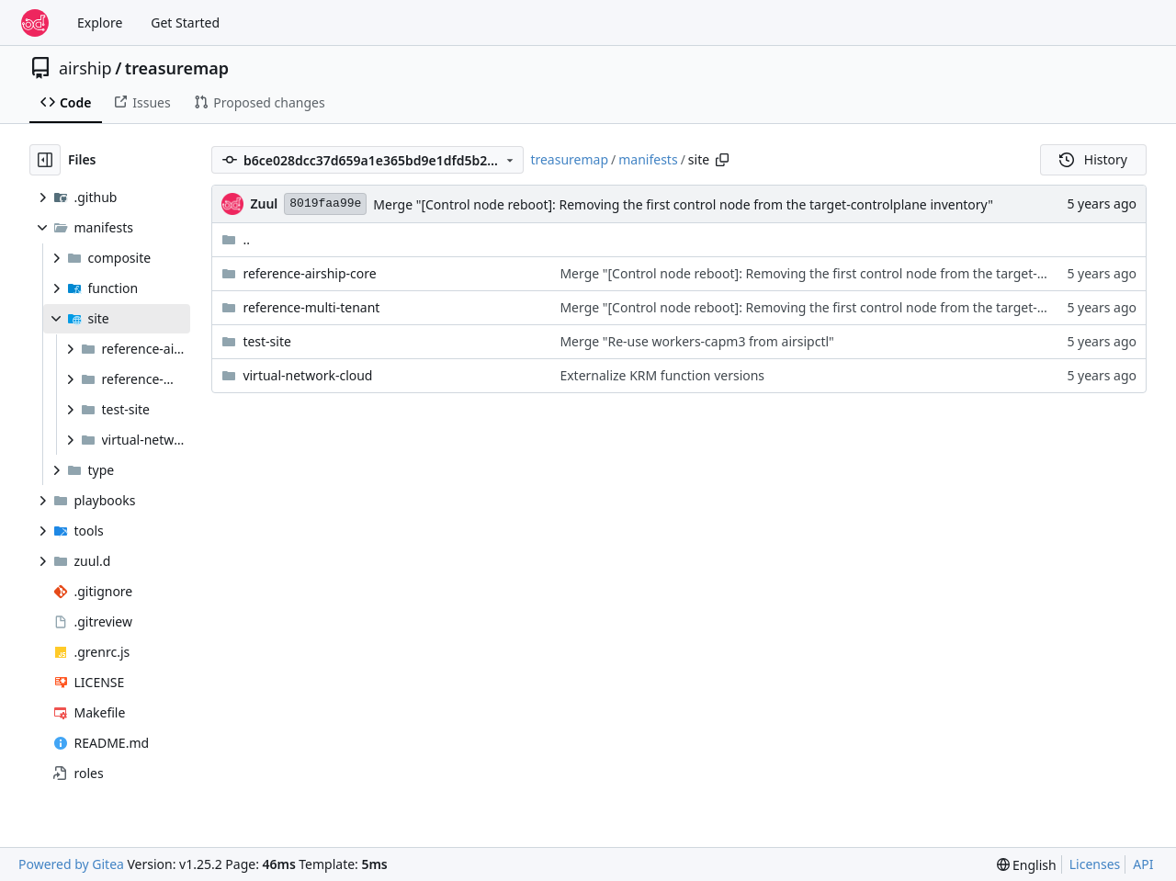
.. (235, 239)
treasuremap (177, 68)
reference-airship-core (309, 273)
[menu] (1027, 865)
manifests (647, 159)
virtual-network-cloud (307, 375)
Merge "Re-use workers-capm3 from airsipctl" (696, 341)
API (1143, 864)
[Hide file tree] (45, 159)
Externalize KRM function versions (662, 375)
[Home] (35, 23)
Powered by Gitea (71, 864)
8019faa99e (325, 203)
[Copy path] (722, 159)
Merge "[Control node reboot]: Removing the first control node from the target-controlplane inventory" (683, 204)
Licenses (1095, 864)
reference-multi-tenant (311, 307)
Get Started (185, 22)
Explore (99, 22)
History (1093, 159)
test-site (267, 341)
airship (85, 68)
